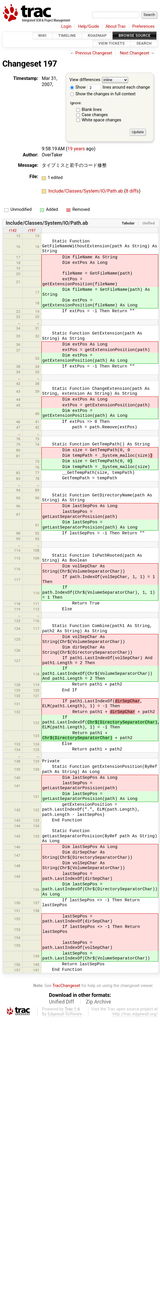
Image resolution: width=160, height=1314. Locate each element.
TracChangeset (66, 985)
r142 (13, 230)
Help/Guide (88, 26)
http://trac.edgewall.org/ (135, 1014)
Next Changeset (134, 53)
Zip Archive (98, 1002)
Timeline (67, 35)
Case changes (95, 114)
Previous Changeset (93, 53)
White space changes (101, 120)
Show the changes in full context (103, 94)
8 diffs (132, 191)
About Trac (116, 26)
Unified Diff (61, 1002)
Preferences (143, 26)
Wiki (42, 35)
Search (144, 43)
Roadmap (97, 35)
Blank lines (92, 109)
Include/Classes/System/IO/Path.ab (86, 191)
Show (78, 87)
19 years (76, 148)
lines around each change (118, 87)
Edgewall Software (65, 1014)
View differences (85, 79)
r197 (32, 230)
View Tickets (112, 43)
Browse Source (134, 35)
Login (66, 26)
